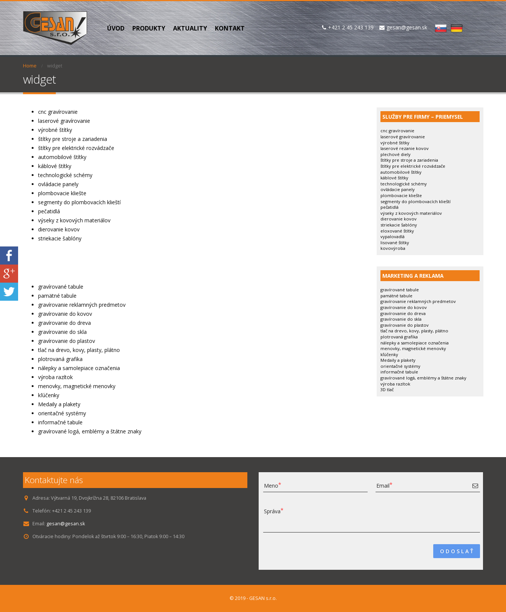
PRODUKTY (148, 28)
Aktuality (190, 28)
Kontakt (230, 28)
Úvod (115, 28)
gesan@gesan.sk (65, 523)
